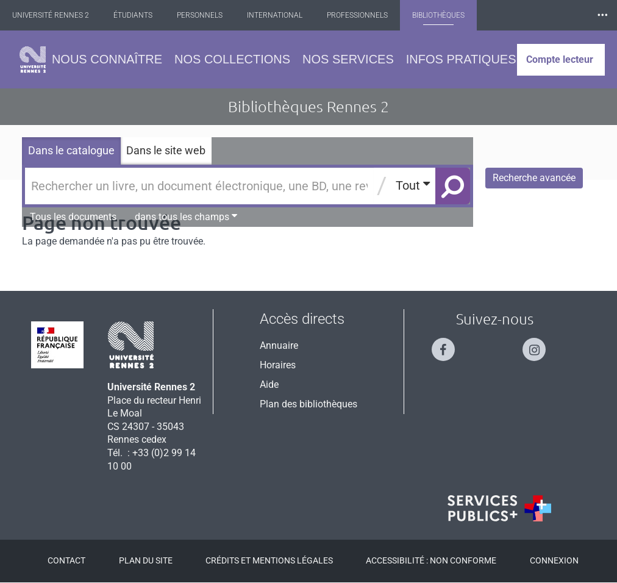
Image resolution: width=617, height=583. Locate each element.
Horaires (278, 365)
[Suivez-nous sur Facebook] (449, 344)
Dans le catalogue (71, 150)
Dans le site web (165, 150)
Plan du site (146, 560)
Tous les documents (73, 217)
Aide (269, 384)
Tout (413, 185)
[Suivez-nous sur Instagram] (540, 344)
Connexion (554, 560)
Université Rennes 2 (58, 15)
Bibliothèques (445, 15)
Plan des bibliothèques (308, 404)
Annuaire (279, 345)
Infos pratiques (461, 59)
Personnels (207, 15)
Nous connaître (107, 59)
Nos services (348, 59)
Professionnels (364, 15)
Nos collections (232, 59)
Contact (66, 560)
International (282, 15)
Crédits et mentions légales (269, 560)
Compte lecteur (559, 59)
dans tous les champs (186, 216)
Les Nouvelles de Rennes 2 (546, 15)
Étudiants (140, 15)
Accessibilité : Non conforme (431, 560)
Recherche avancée (534, 178)
